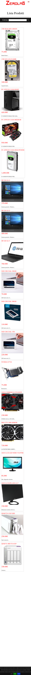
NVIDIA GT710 (6, 362)
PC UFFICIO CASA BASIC (10, 89)
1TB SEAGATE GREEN (9, 29)
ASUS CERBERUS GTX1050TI (11, 392)
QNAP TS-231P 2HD (8, 513)
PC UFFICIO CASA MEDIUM (11, 120)
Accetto (15, 673)
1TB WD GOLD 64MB (8, 59)
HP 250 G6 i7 (5, 241)
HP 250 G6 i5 (5, 210)
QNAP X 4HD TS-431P (8, 544)
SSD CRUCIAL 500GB (8, 301)
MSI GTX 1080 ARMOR (9, 422)
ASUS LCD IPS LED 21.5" (10, 483)
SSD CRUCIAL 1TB (8, 332)
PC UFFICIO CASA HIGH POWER (12, 150)
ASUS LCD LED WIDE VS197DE (12, 453)
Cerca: (5, 20)
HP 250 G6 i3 (5, 180)
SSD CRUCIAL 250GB (8, 271)
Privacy (19, 673)
